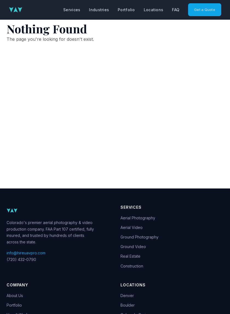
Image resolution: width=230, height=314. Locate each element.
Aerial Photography (137, 218)
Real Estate (130, 256)
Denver (127, 295)
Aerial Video (131, 227)
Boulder (127, 305)
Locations (153, 9)
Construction (131, 266)
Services (71, 9)
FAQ (175, 9)
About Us (15, 295)
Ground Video (133, 246)
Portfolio (126, 9)
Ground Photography (139, 237)
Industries (99, 9)
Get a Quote (204, 9)
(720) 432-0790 (21, 259)
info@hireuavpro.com (26, 253)
